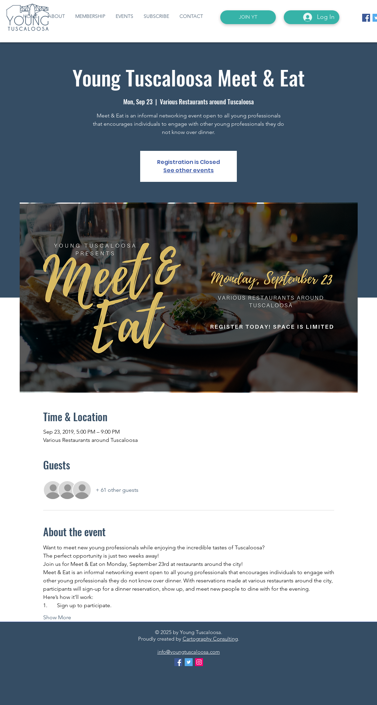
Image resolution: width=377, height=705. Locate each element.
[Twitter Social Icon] (189, 662)
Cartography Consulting (210, 638)
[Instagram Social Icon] (199, 662)
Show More (57, 617)
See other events (188, 170)
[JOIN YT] (248, 17)
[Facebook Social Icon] (366, 18)
